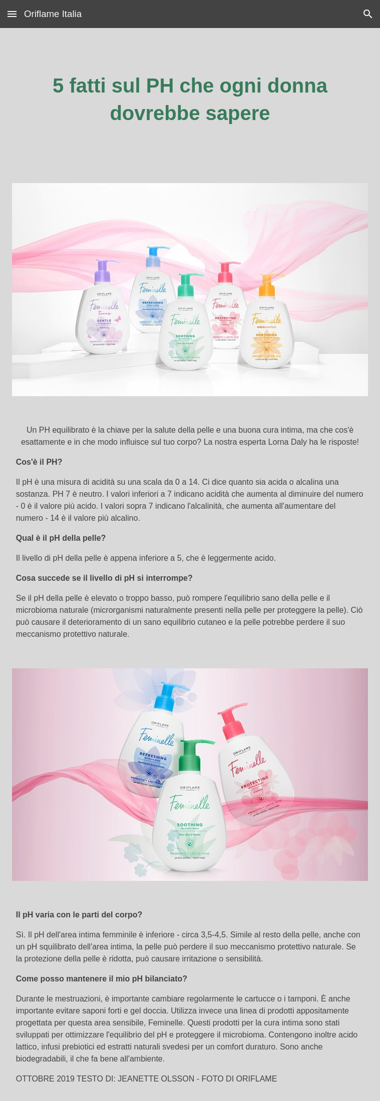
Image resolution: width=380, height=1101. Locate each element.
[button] (12, 14)
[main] (190, 99)
